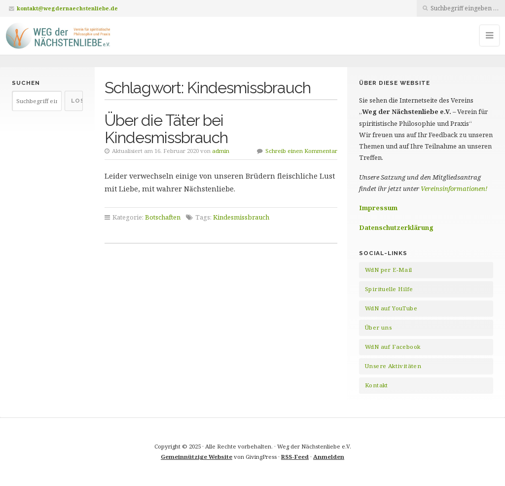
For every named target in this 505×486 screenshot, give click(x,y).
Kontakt (376, 385)
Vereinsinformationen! (454, 188)
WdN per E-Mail (388, 269)
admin (220, 150)
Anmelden (328, 456)
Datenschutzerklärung (396, 227)
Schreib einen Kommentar (301, 150)
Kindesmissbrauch (241, 217)
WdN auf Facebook (392, 346)
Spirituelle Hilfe (389, 289)
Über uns (378, 327)
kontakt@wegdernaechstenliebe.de (67, 8)
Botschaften (162, 217)
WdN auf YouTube (391, 308)
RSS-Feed (295, 456)
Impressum (378, 207)
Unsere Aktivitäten (393, 366)
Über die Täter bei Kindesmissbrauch (166, 129)
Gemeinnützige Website (196, 456)
